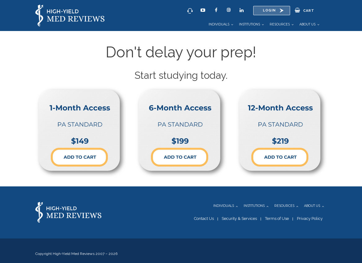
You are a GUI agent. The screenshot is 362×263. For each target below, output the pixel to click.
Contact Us (204, 218)
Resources (280, 24)
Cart (304, 10)
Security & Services (239, 218)
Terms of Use (277, 218)
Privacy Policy (310, 218)
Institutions (249, 24)
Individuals (219, 24)
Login (269, 10)
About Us (307, 24)
